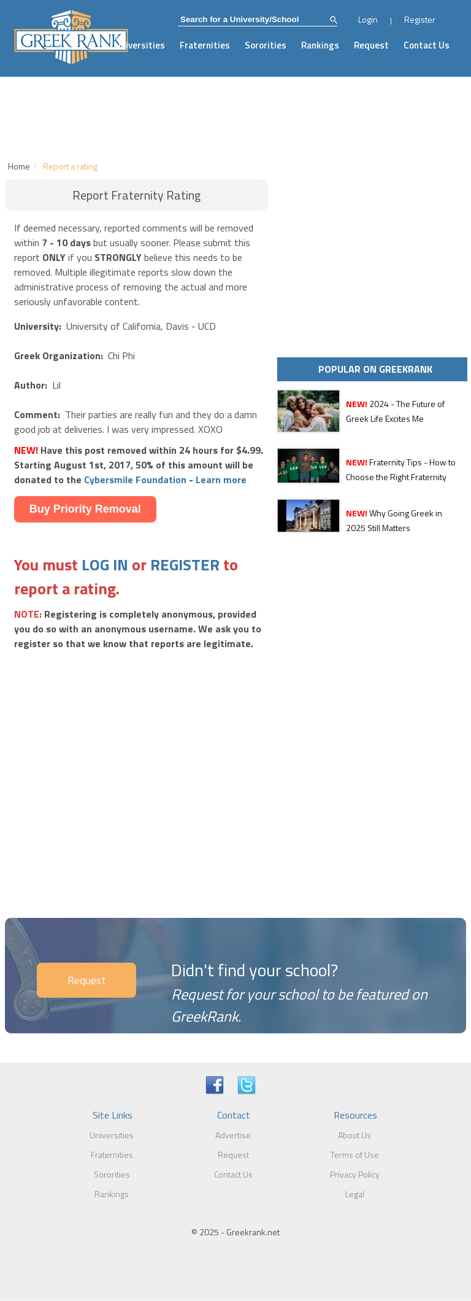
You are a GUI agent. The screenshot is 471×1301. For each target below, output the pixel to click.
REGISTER (185, 565)
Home (19, 166)
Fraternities (205, 45)
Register (419, 19)
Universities (140, 45)
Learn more (221, 479)
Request (371, 45)
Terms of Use (355, 1154)
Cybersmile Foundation (135, 479)
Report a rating (70, 166)
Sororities (265, 45)
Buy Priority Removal (85, 509)
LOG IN (105, 565)
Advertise (233, 1134)
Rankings (320, 45)
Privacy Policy (355, 1174)
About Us (354, 1134)
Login (368, 19)
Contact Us (427, 45)
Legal (354, 1193)
